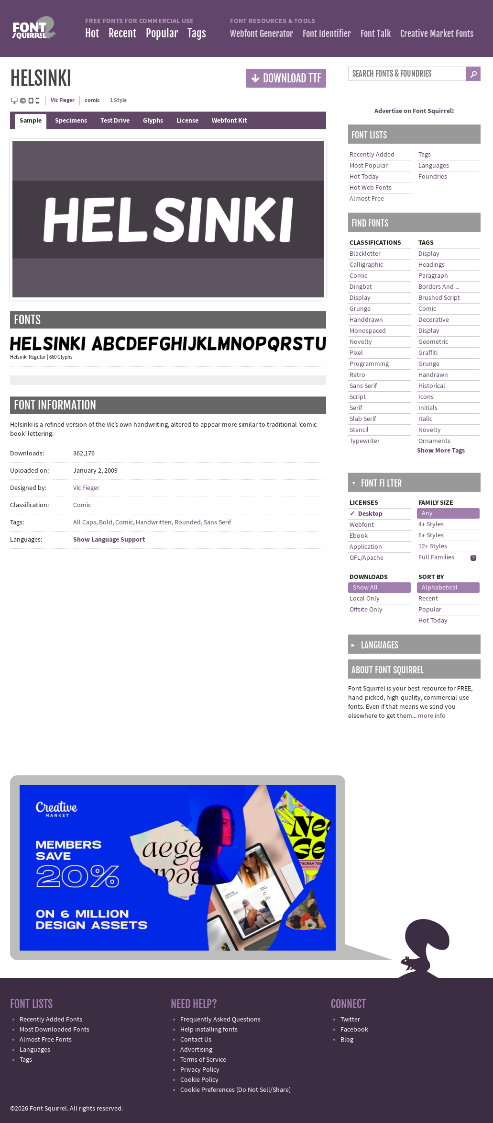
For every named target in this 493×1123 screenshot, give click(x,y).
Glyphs (153, 120)
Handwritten (154, 522)
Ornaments (434, 441)
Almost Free (367, 198)
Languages (433, 165)
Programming (369, 364)
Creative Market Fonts (436, 33)
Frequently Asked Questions (220, 1019)
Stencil (359, 430)
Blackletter (365, 254)
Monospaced (368, 331)
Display (360, 298)
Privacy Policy (199, 1070)
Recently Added (372, 154)
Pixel (356, 353)
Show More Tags (441, 450)
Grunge (360, 309)
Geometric (433, 342)
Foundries (432, 176)
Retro (357, 375)
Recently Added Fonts (51, 1019)
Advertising (196, 1049)
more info (432, 716)
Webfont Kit (229, 120)
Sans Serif (217, 522)
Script (358, 397)
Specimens (71, 120)
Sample (31, 120)
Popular (162, 33)
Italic (425, 419)
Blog (346, 1039)
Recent (122, 33)
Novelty (361, 342)
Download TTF (286, 78)
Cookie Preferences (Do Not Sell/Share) (235, 1090)
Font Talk (376, 33)
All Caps (84, 522)
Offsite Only (366, 609)
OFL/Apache (366, 558)
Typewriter (365, 441)
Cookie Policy (199, 1080)
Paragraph (433, 276)
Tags (196, 33)
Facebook (354, 1029)
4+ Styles (431, 524)
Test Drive (115, 120)
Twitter (350, 1019)
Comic (82, 505)
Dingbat (361, 287)
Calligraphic (366, 265)
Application (366, 547)
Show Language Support (109, 539)
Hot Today (364, 176)
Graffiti (428, 353)
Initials (428, 408)
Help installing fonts (209, 1029)
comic (92, 100)
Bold (105, 522)
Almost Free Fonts (46, 1039)
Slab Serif (363, 419)
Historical (431, 386)
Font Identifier (327, 33)
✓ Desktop (366, 514)
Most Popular (369, 165)
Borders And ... (439, 287)
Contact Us (195, 1039)
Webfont (362, 525)
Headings (431, 265)
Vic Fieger (63, 100)
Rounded (188, 522)
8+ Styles (431, 535)
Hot (92, 33)
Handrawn (433, 375)
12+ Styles (432, 546)
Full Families (436, 557)
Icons (426, 397)
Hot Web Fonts (371, 187)
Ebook (359, 536)
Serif (356, 408)
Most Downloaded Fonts (54, 1029)
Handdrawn (366, 320)
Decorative (433, 320)
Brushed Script (439, 298)
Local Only (365, 598)
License (187, 120)
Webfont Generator (261, 33)
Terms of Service (203, 1059)
